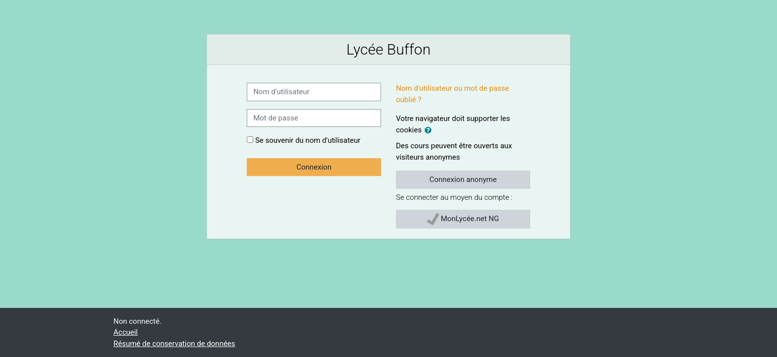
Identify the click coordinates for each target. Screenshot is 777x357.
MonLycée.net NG (463, 219)
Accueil (125, 332)
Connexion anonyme (463, 179)
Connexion (314, 167)
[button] (430, 130)
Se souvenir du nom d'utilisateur (307, 140)
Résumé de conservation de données (174, 343)
